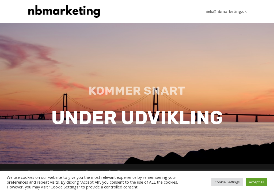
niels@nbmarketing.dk (225, 12)
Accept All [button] (256, 182)
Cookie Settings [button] (227, 182)
